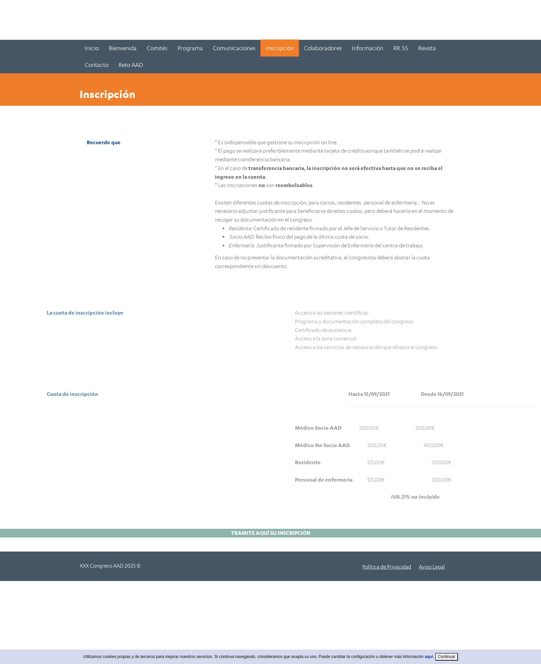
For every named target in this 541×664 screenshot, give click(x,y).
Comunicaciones (234, 48)
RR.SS (400, 48)
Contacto (96, 64)
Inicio (92, 48)
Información (367, 48)
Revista (427, 48)
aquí (429, 661)
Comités (157, 48)
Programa (190, 48)
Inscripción (279, 48)
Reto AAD (131, 64)
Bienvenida (123, 48)
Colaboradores (323, 48)
